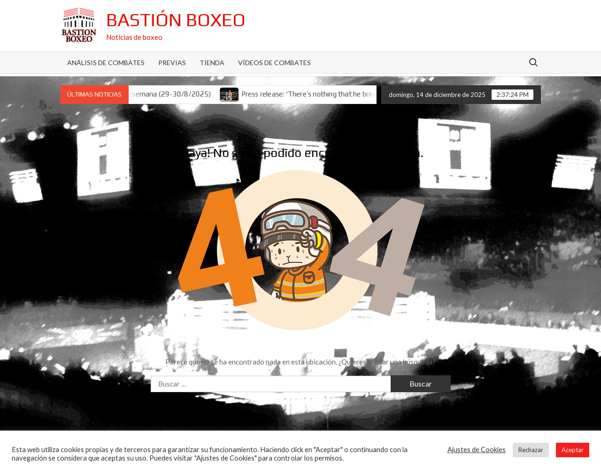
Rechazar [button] (530, 450)
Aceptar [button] (573, 450)
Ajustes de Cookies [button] (476, 450)
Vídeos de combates (274, 63)
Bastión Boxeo (176, 19)
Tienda (212, 63)
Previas (172, 63)
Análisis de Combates (106, 63)
